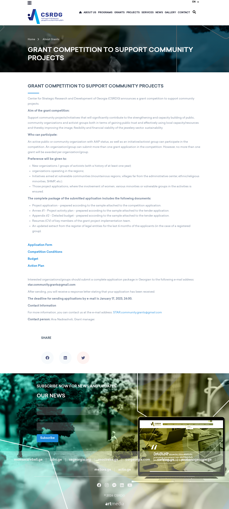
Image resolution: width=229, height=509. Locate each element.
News (159, 12)
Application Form (40, 245)
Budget (33, 259)
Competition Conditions (45, 252)
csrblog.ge (165, 460)
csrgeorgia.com (137, 460)
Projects (133, 12)
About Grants (51, 39)
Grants (119, 12)
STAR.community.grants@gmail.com (137, 312)
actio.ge (124, 470)
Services (148, 12)
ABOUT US (90, 12)
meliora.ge (102, 470)
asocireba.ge (108, 460)
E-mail (40, 420)
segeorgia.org (80, 460)
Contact (184, 12)
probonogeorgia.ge (196, 460)
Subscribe (47, 438)
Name (40, 405)
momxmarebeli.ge (28, 460)
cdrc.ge (56, 460)
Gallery (170, 12)
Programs (105, 12)
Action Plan (36, 266)
